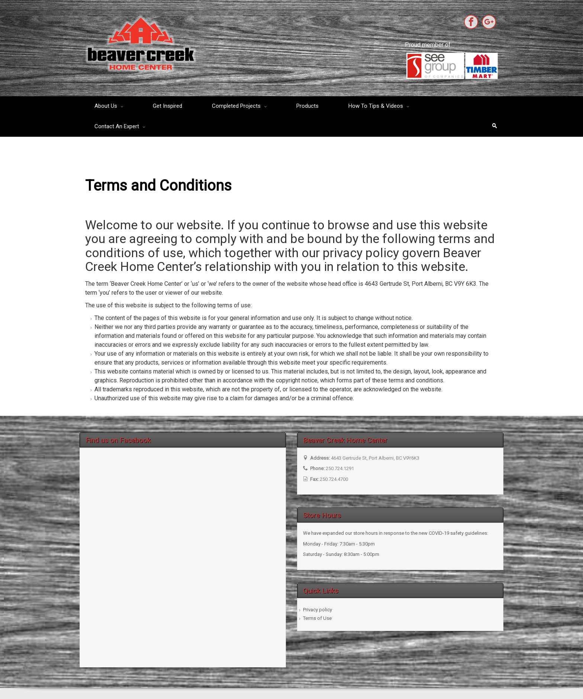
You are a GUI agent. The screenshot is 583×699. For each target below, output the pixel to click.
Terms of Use (317, 618)
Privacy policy (317, 609)
